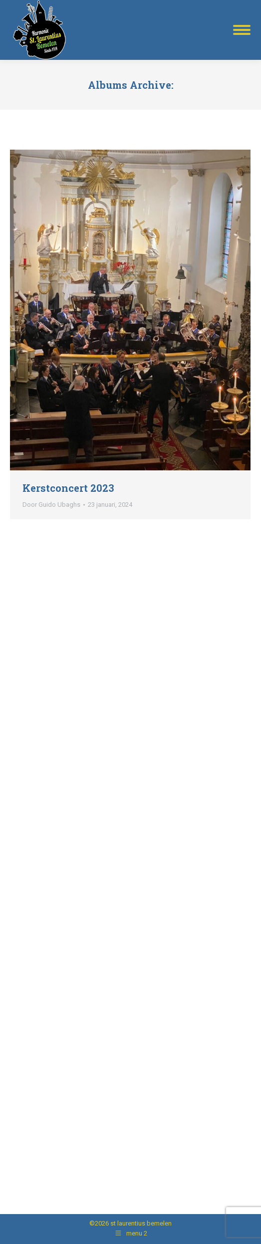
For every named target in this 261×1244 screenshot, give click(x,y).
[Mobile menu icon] (242, 30)
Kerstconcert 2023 (68, 487)
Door (51, 504)
